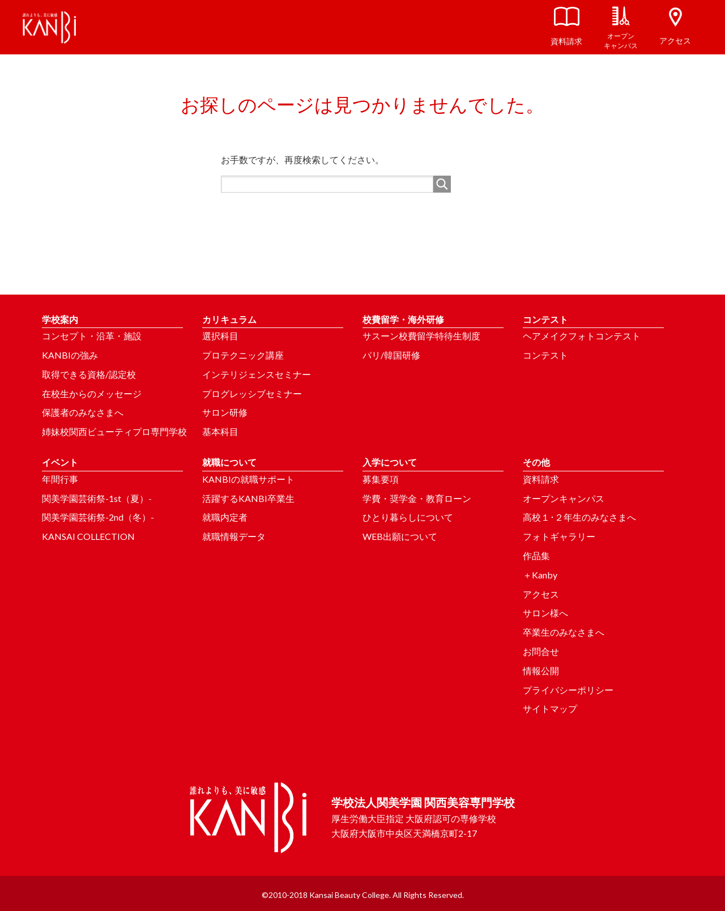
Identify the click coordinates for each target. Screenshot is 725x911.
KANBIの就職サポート (248, 479)
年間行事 (60, 479)
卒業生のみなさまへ (563, 632)
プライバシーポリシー (568, 689)
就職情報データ (234, 536)
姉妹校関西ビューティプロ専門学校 (114, 431)
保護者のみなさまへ (82, 412)
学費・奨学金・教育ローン (416, 498)
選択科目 (220, 335)
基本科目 (220, 431)
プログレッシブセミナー (252, 393)
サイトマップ (550, 708)
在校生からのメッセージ (92, 393)
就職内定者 (225, 517)
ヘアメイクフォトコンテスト (582, 335)
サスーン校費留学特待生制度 (421, 335)
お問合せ (541, 651)
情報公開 (541, 670)
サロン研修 (225, 412)
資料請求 (541, 479)
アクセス (541, 594)
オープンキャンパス (563, 498)
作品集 (536, 555)
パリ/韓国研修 (391, 355)
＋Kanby (540, 574)
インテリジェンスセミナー (256, 374)
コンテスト (545, 355)
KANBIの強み (70, 355)
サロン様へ (545, 612)
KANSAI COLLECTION (88, 536)
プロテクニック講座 (243, 355)
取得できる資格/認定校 (89, 374)
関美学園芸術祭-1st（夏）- (97, 498)
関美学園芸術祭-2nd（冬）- (98, 517)
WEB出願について (399, 536)
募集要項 (380, 479)
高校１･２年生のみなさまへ (579, 517)
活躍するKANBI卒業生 (248, 498)
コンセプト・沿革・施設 (92, 335)
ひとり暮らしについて (407, 517)
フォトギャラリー (559, 536)
